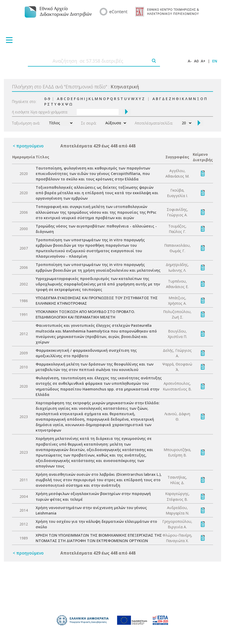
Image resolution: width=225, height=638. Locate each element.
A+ (203, 60)
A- (190, 60)
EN (214, 60)
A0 (196, 60)
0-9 (47, 98)
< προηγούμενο (28, 146)
